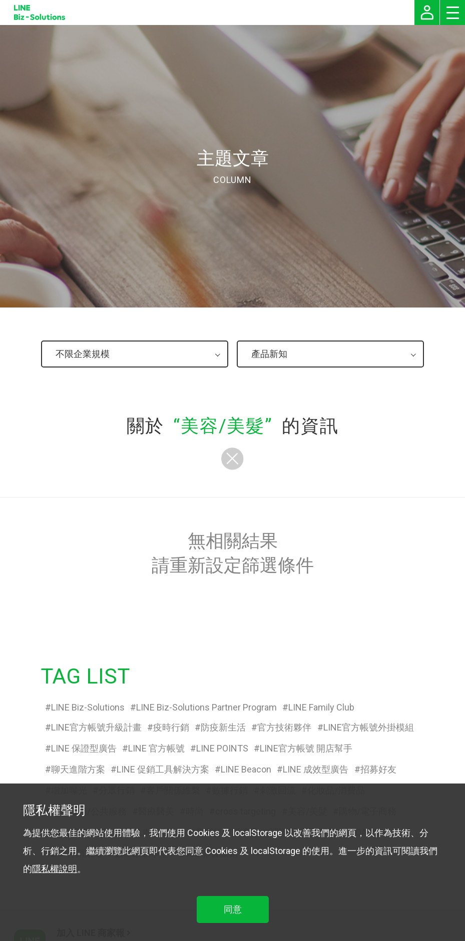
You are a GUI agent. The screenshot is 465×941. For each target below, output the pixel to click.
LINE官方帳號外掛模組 (368, 727)
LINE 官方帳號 (156, 748)
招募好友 (378, 769)
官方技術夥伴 (284, 727)
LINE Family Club (321, 707)
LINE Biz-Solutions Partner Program (206, 707)
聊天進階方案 (78, 769)
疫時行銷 (171, 727)
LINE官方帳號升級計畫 (96, 727)
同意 (233, 909)
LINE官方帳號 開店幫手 (306, 748)
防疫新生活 (223, 727)
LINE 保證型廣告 (84, 748)
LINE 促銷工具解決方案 (163, 769)
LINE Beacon (246, 769)
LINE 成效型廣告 (315, 769)
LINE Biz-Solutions (88, 707)
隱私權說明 (54, 869)
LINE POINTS (222, 748)
